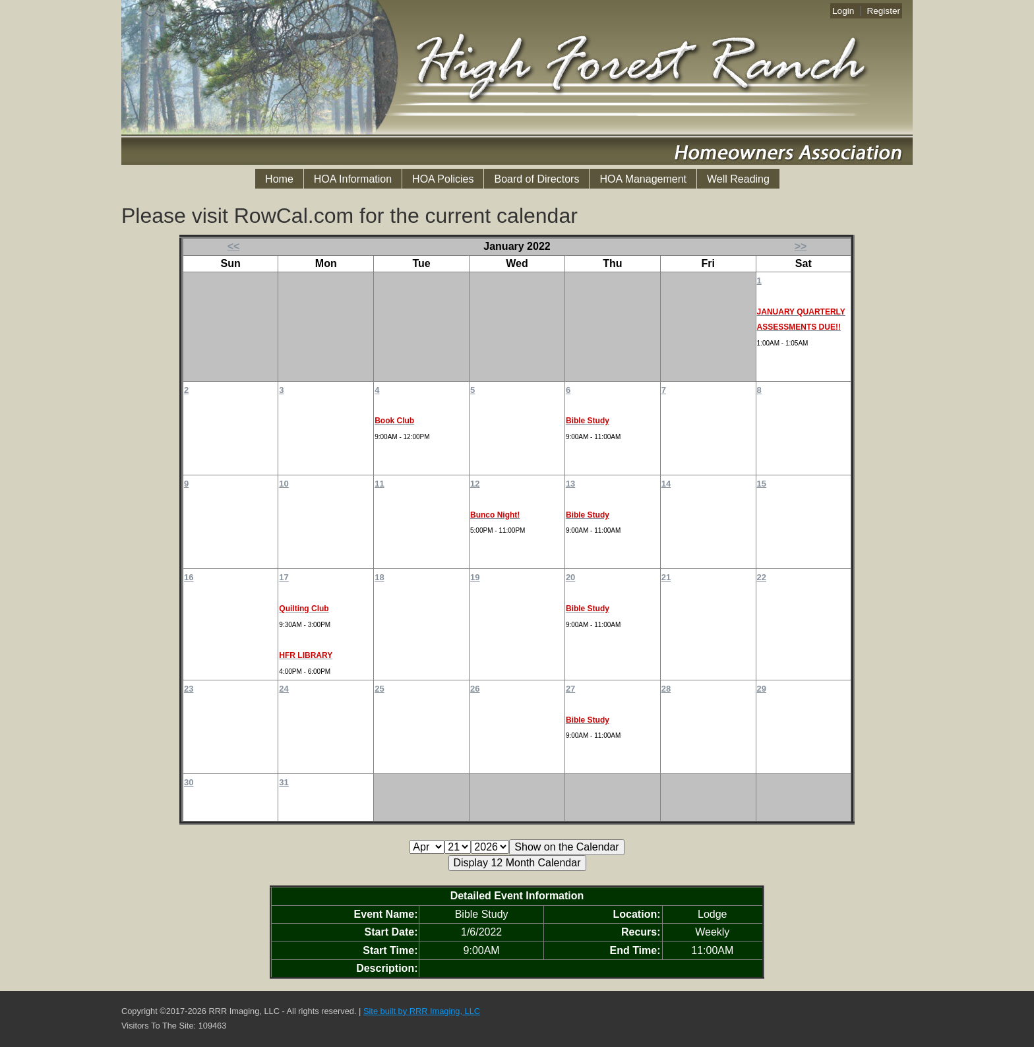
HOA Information (353, 179)
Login (843, 11)
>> (801, 246)
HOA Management (642, 179)
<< (234, 246)
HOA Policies (442, 179)
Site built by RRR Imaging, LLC (421, 1011)
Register (883, 11)
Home (279, 179)
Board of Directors (536, 179)
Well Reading (738, 179)
